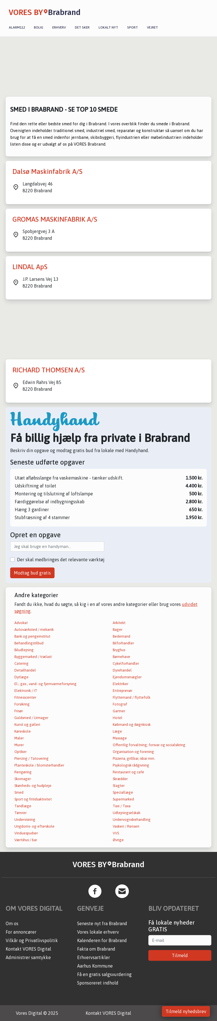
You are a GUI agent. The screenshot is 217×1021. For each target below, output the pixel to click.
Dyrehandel (122, 670)
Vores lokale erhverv (98, 931)
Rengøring (23, 772)
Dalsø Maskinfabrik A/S (47, 171)
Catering (21, 663)
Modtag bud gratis (32, 572)
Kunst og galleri (27, 724)
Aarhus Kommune (95, 965)
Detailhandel (25, 670)
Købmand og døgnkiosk (132, 724)
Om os (12, 923)
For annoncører (21, 931)
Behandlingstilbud (29, 643)
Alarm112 (17, 27)
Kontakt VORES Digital (28, 948)
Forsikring (22, 704)
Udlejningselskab (126, 813)
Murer (19, 745)
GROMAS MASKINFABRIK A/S (54, 219)
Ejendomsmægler (127, 677)
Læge (117, 731)
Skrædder (120, 779)
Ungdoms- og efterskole (34, 826)
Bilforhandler (123, 643)
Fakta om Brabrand (96, 948)
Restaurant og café (128, 772)
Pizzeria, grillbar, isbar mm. (134, 758)
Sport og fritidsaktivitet (33, 799)
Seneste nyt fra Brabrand (102, 923)
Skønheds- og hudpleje (32, 785)
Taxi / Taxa (122, 806)
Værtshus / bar (25, 840)
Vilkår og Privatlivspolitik (32, 940)
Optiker (20, 752)
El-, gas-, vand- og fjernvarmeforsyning (45, 684)
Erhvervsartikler (93, 957)
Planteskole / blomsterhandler (39, 765)
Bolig (38, 27)
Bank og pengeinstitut (32, 636)
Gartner (119, 711)
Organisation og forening (133, 752)
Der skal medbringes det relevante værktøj (61, 559)
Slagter (119, 785)
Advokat (21, 623)
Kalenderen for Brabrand (102, 940)
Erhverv (59, 27)
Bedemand (121, 636)
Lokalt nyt (108, 27)
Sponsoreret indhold (97, 982)
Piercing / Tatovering (31, 758)
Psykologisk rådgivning (131, 765)
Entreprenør (122, 690)
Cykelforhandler (126, 663)
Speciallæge (123, 792)
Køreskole (22, 731)
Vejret (152, 27)
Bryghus (119, 650)
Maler (19, 738)
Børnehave (121, 657)
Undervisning (24, 819)
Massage (120, 738)
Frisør (18, 711)
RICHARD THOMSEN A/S (48, 370)
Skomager (22, 779)
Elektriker (120, 684)
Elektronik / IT (25, 690)
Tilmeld (180, 955)
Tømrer (20, 813)
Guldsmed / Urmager (31, 718)
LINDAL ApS (29, 267)
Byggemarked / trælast (33, 657)
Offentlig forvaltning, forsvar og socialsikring (149, 745)
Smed (18, 792)
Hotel (117, 718)
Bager (117, 629)
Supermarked (123, 799)
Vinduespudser (26, 833)
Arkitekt (119, 623)
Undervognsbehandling (132, 819)
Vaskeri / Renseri (126, 826)
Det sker (82, 27)
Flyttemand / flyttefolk (131, 697)
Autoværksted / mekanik (34, 629)
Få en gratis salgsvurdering (104, 974)
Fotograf (120, 704)
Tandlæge (22, 806)
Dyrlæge (21, 677)
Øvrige (118, 840)
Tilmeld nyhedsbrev (186, 1011)
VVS (116, 833)
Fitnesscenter (25, 697)
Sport (132, 27)
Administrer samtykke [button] (28, 957)
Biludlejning (24, 650)
